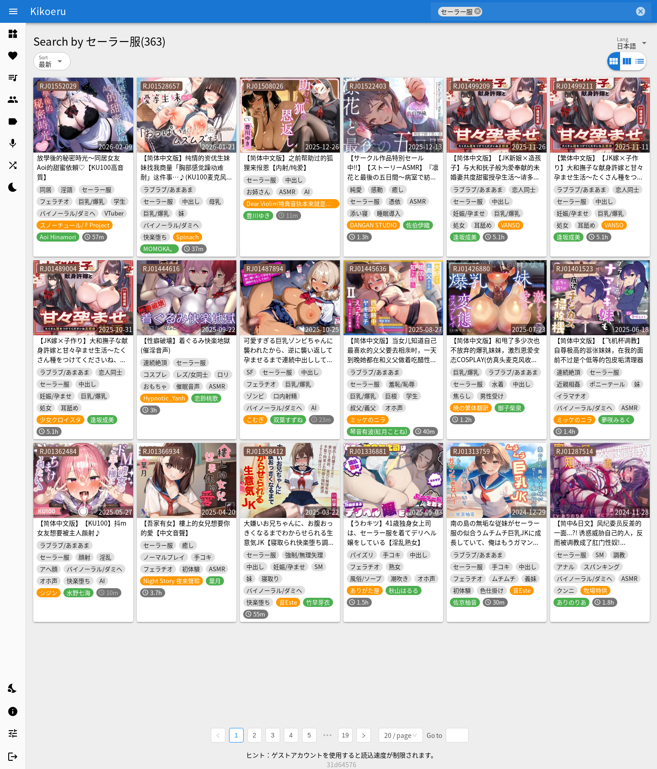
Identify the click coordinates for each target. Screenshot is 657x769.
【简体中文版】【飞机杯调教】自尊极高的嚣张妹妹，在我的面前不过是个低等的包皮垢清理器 (598, 350)
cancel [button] (478, 11)
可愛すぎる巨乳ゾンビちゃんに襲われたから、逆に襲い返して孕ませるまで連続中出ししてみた (288, 355)
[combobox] (558, 11)
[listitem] (13, 34)
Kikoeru (48, 11)
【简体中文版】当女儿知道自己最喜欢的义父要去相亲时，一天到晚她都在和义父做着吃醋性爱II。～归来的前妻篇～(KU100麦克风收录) (392, 359)
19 (345, 735)
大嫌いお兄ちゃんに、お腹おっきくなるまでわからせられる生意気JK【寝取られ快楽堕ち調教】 (288, 537)
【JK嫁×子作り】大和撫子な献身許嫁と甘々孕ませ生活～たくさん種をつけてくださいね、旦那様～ (82, 355)
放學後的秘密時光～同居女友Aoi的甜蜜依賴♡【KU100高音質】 (80, 167)
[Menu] (13, 11)
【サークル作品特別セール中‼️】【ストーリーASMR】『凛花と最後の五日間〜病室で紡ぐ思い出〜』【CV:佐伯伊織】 (392, 172)
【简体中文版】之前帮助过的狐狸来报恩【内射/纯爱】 (288, 162)
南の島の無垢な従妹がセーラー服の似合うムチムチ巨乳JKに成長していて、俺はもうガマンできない (495, 537)
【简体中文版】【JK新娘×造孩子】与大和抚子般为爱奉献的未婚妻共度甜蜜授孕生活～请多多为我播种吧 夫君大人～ (495, 172)
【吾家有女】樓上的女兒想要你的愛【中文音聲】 (185, 527)
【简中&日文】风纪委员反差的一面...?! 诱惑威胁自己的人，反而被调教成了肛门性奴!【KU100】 (598, 537)
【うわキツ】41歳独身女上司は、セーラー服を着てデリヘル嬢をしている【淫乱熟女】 (392, 532)
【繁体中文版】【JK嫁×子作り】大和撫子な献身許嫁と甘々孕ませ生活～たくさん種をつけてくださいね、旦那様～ (598, 172)
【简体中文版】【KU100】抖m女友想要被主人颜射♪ (81, 527)
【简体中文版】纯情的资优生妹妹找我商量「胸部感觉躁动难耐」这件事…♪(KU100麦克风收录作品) (187, 172)
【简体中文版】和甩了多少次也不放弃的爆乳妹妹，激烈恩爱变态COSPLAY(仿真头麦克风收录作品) (495, 355)
